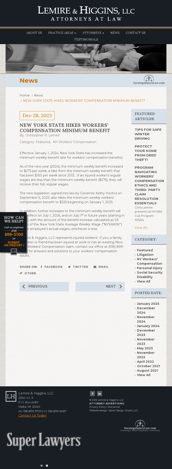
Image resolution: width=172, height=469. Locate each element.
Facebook (52, 266)
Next (114, 286)
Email (101, 266)
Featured (43, 142)
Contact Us (136, 33)
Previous (35, 286)
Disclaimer (114, 406)
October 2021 (148, 366)
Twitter (78, 266)
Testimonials (86, 39)
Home (25, 95)
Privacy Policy (97, 406)
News (115, 33)
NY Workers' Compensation (74, 142)
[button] (41, 465)
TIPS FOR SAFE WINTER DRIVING (148, 134)
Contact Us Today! (33, 416)
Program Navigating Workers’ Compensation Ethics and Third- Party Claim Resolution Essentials (149, 185)
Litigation (145, 255)
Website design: (98, 410)
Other (28, 273)
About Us (34, 33)
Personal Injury (149, 268)
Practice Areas (62, 33)
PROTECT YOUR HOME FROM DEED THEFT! (146, 153)
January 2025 (148, 304)
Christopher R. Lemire (42, 135)
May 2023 (145, 348)
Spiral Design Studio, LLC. (123, 410)
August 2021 (147, 371)
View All (141, 228)
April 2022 (145, 362)
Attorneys (93, 33)
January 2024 (148, 326)
